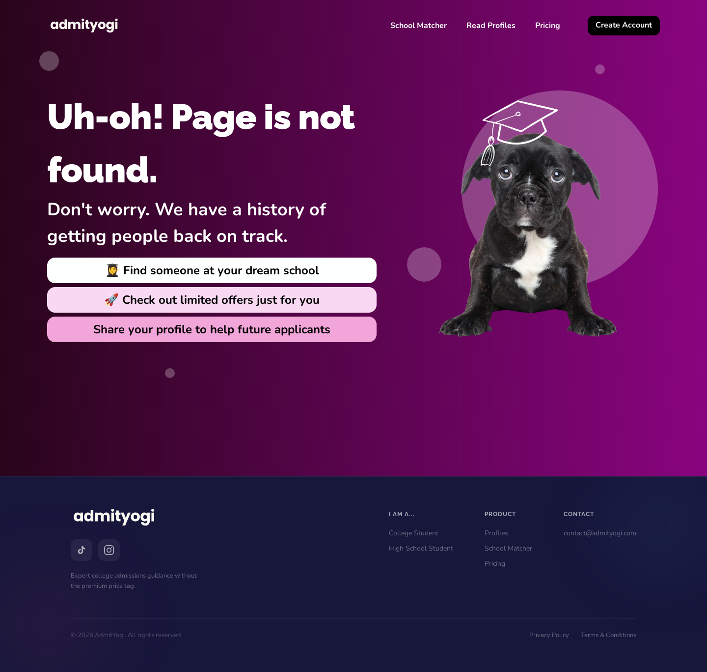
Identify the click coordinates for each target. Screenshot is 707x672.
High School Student (421, 548)
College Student (413, 533)
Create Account (624, 25)
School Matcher (418, 25)
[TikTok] (81, 550)
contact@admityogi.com (600, 533)
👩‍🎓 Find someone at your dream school (212, 270)
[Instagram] (109, 550)
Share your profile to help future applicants (211, 329)
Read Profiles (491, 25)
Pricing (547, 25)
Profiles (496, 533)
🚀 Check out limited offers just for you (212, 300)
